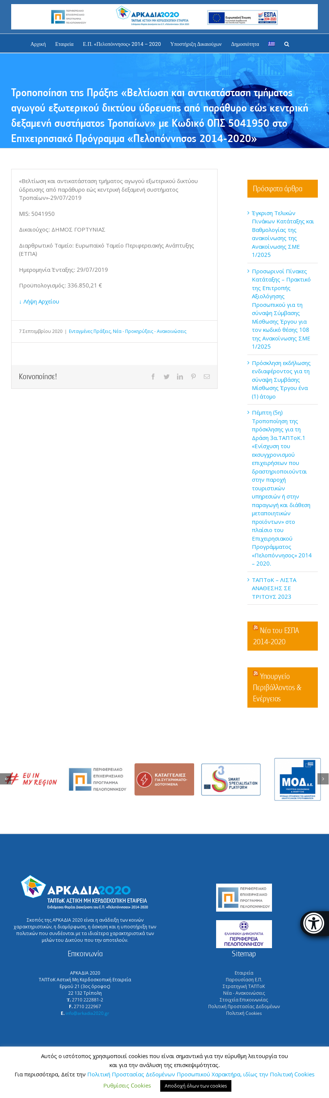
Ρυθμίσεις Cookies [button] (127, 1085)
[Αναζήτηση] (286, 43)
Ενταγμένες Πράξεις (90, 331)
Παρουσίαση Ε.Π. (244, 979)
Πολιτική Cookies (244, 1013)
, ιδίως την (255, 1074)
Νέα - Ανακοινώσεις (244, 993)
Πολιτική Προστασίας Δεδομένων (244, 1006)
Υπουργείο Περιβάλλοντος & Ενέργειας (277, 687)
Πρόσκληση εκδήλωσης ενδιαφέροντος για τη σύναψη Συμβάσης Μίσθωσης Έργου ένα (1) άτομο (281, 379)
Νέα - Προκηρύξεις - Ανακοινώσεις (149, 331)
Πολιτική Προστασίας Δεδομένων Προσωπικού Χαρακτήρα (163, 1074)
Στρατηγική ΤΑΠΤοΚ (244, 986)
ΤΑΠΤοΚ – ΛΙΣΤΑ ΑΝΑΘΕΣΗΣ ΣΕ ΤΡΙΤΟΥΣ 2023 (274, 588)
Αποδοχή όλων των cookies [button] (196, 1085)
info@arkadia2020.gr (87, 1013)
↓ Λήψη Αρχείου (39, 301)
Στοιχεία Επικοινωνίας (244, 1000)
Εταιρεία (244, 973)
